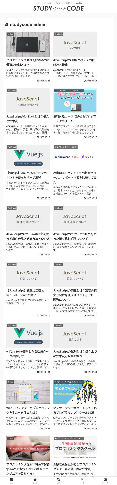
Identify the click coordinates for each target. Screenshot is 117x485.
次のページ (58, 422)
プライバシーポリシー (34, 456)
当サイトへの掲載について (83, 456)
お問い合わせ (57, 456)
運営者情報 (12, 456)
